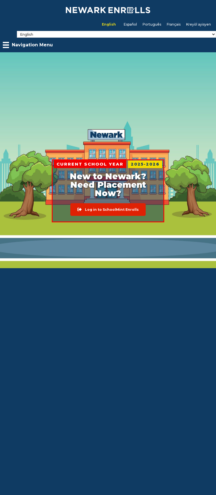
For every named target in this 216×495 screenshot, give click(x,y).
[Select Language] (116, 34)
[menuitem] (109, 24)
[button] (108, 209)
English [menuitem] (109, 24)
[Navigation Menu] (28, 45)
